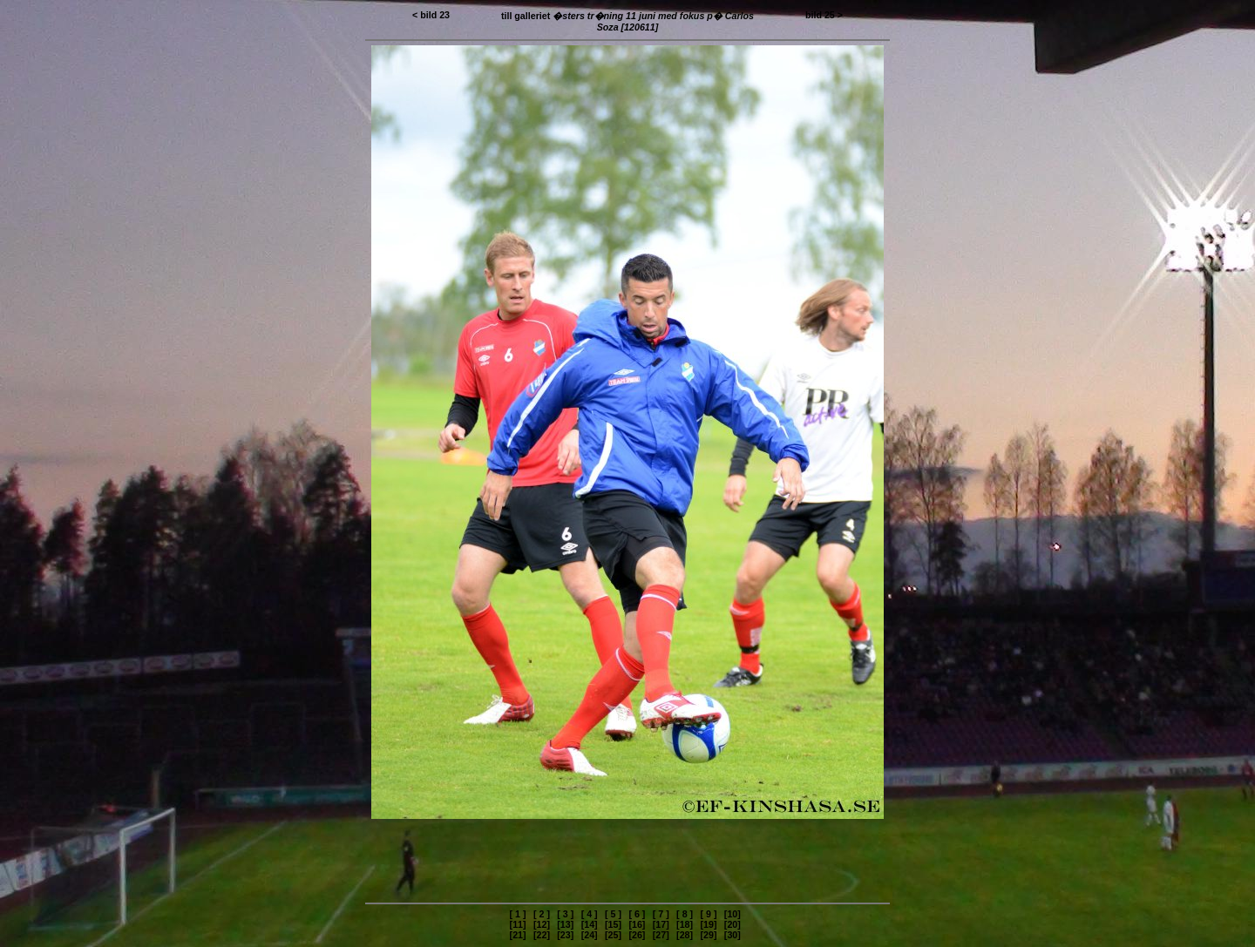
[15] (613, 924)
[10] (732, 914)
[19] (708, 924)
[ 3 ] (565, 914)
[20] (732, 924)
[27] (661, 935)
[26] (636, 935)
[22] (541, 935)
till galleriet (627, 21)
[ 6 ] (636, 914)
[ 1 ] (518, 914)
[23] (565, 935)
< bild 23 (431, 15)
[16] (636, 924)
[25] (613, 935)
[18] (684, 924)
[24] (589, 935)
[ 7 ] (661, 914)
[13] (565, 924)
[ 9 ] (708, 914)
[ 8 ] (684, 914)
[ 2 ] (541, 914)
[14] (589, 924)
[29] (708, 935)
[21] (518, 935)
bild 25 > (824, 15)
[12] (541, 924)
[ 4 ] (589, 914)
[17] (661, 924)
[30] (732, 935)
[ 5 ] (613, 914)
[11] (518, 924)
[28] (684, 935)
